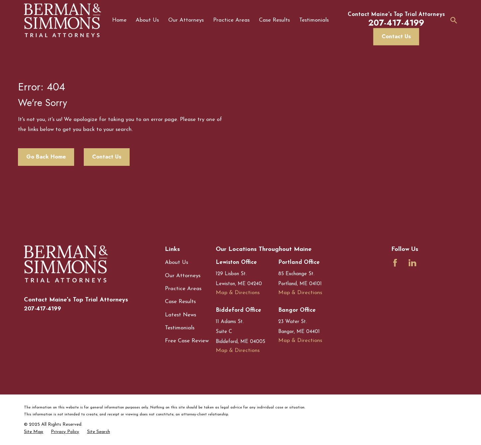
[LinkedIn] (412, 263)
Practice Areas (183, 288)
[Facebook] (395, 263)
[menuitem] (33, 432)
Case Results (180, 301)
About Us (176, 262)
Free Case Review (187, 341)
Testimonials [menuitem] (314, 20)
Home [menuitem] (119, 20)
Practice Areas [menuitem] (231, 20)
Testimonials (179, 328)
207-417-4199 (42, 308)
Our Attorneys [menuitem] (186, 20)
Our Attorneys (182, 275)
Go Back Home (46, 157)
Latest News (180, 315)
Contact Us (396, 36)
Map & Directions (238, 292)
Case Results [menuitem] (274, 20)
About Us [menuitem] (147, 20)
